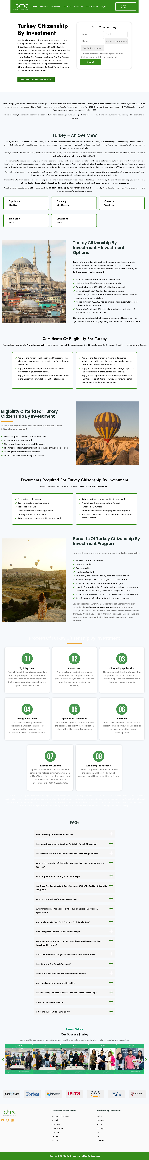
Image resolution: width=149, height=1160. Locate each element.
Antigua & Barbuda (60, 1116)
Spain (99, 1124)
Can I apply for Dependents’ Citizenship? (55, 983)
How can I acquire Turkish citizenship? (54, 834)
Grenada (55, 1124)
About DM (78, 6)
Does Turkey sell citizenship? (50, 1002)
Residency (44, 6)
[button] (74, 834)
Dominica (55, 1120)
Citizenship (55, 6)
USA (98, 1136)
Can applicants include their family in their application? (63, 922)
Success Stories (91, 6)
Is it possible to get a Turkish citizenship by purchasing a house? (67, 853)
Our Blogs (67, 6)
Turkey (54, 1136)
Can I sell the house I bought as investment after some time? (65, 954)
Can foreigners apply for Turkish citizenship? (58, 931)
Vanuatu (55, 1140)
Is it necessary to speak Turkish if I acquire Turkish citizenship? (66, 992)
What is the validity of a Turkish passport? (56, 899)
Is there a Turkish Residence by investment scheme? (61, 973)
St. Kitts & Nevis (58, 1128)
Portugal (100, 1128)
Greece (100, 1120)
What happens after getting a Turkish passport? (59, 876)
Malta (99, 1116)
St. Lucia (55, 1132)
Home (34, 6)
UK (98, 1132)
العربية (103, 6)
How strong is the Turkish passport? (53, 964)
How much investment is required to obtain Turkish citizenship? (66, 844)
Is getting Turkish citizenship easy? (53, 1012)
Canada (100, 1140)
